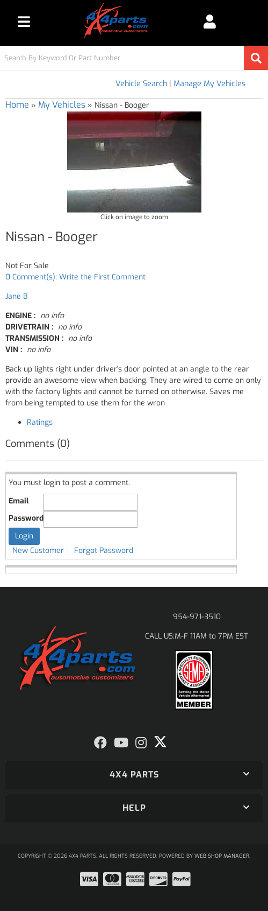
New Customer (38, 550)
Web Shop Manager (221, 855)
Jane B (16, 296)
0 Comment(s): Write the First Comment (75, 277)
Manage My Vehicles (209, 84)
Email (18, 501)
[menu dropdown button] (24, 21)
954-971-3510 (197, 617)
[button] (134, 58)
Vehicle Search (141, 84)
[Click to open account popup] (209, 21)
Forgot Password (103, 550)
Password (26, 518)
